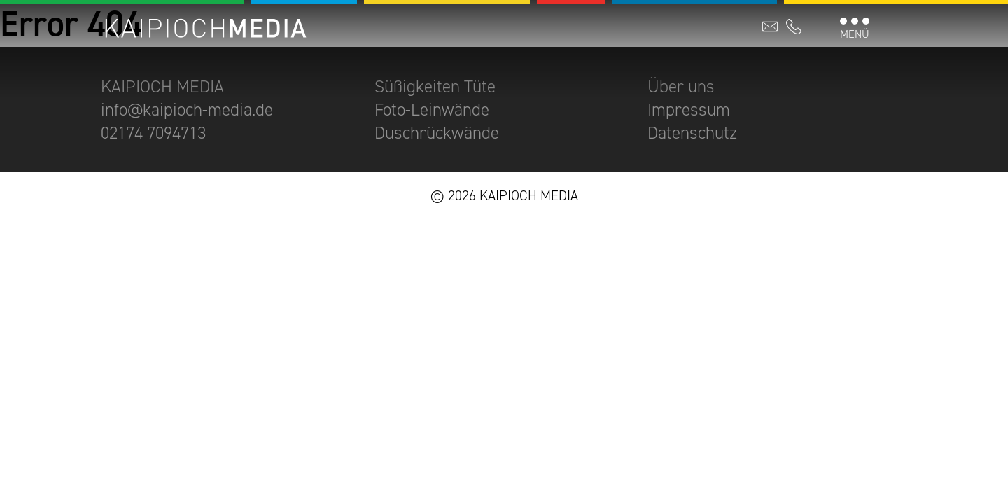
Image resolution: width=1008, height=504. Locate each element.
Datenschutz (692, 132)
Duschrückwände (436, 132)
